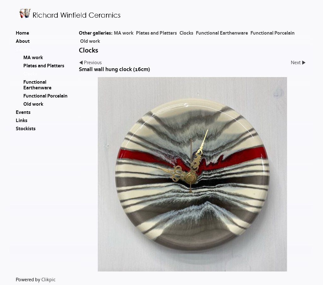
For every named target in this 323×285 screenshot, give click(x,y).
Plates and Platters (156, 33)
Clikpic (48, 279)
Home (22, 33)
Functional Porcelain (272, 33)
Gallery (23, 49)
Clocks (186, 33)
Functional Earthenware (222, 33)
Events (23, 112)
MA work (123, 33)
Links (21, 120)
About (23, 41)
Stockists (26, 128)
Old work (90, 41)
